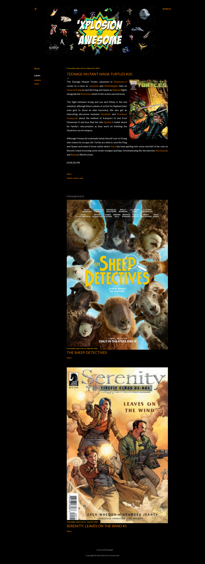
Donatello (106, 114)
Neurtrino (86, 93)
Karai (113, 146)
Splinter (108, 122)
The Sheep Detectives (87, 352)
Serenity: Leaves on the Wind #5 (97, 526)
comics (37, 80)
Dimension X (120, 81)
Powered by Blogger (102, 550)
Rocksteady (162, 150)
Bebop (74, 154)
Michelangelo (111, 85)
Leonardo (94, 85)
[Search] (167, 8)
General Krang (74, 89)
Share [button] (37, 68)
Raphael (116, 89)
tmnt (36, 83)
